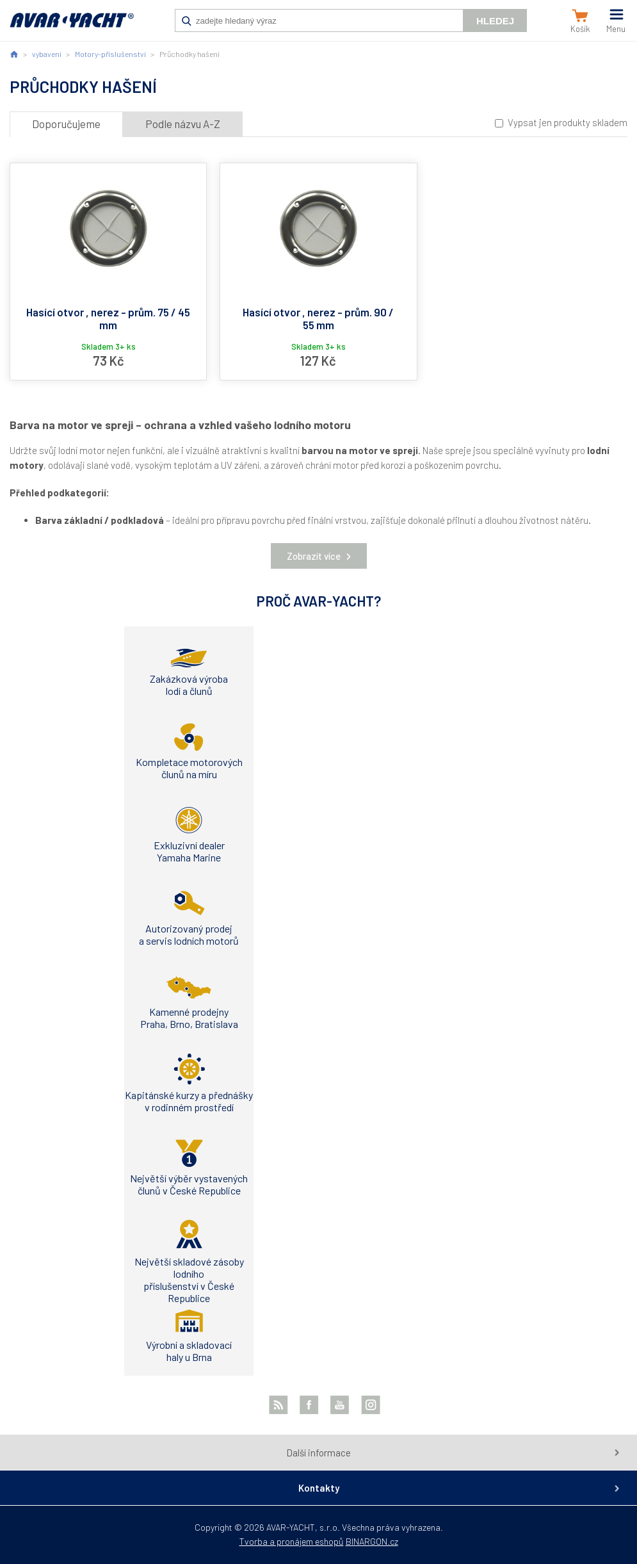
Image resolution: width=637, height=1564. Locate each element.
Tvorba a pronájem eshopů (291, 1541)
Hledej (495, 20)
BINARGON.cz (372, 1541)
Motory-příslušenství (110, 53)
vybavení (46, 53)
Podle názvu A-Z (182, 123)
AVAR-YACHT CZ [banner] (72, 27)
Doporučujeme (66, 123)
